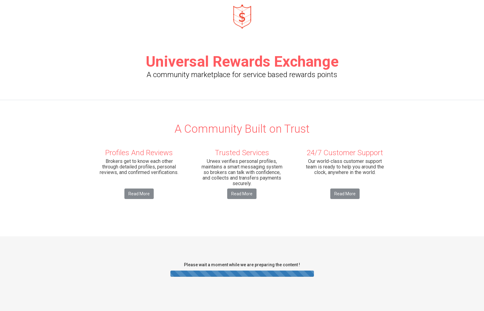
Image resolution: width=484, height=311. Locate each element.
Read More (139, 193)
